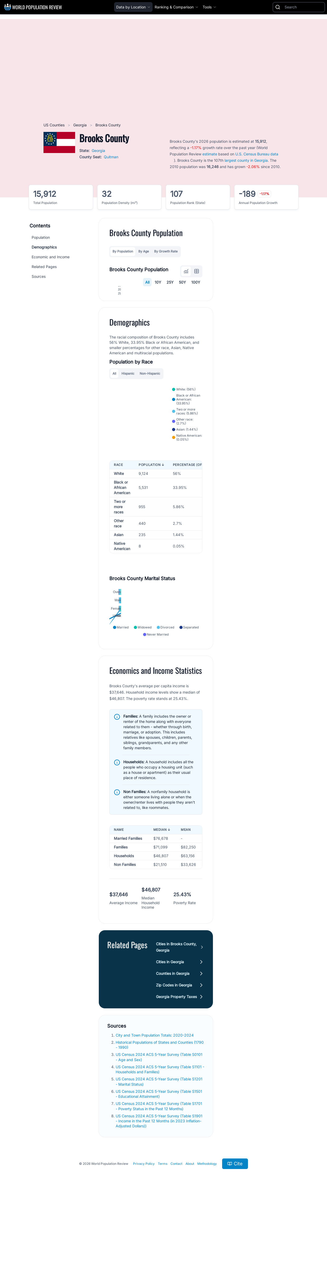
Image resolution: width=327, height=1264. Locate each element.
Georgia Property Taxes (176, 1057)
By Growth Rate (166, 251)
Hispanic (127, 430)
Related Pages (44, 266)
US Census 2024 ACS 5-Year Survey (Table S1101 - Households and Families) (160, 1130)
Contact (176, 1225)
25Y (170, 282)
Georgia (80, 125)
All (147, 282)
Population (41, 237)
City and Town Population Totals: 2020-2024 (155, 1096)
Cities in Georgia (170, 1022)
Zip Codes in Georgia (174, 1046)
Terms (162, 1225)
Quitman (111, 157)
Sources (39, 276)
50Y (182, 282)
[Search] (303, 7)
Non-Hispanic (150, 430)
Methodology (207, 1225)
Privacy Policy (144, 1225)
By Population (123, 251)
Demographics (44, 247)
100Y (195, 282)
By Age (143, 251)
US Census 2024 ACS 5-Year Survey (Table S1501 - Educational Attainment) (159, 1155)
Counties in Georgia (172, 1034)
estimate (209, 154)
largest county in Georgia (246, 160)
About (190, 1225)
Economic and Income (51, 257)
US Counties (54, 125)
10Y (158, 282)
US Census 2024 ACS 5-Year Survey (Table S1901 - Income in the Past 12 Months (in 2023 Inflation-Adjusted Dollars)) (159, 1182)
